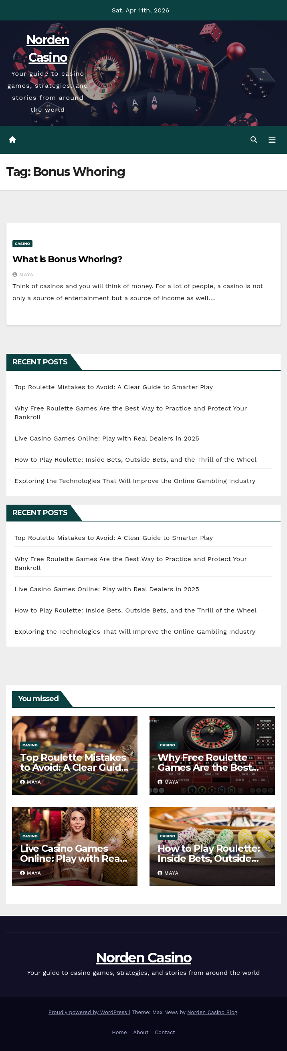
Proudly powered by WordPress (89, 1012)
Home (119, 1032)
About (140, 1032)
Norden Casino (143, 957)
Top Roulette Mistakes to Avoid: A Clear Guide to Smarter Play (113, 387)
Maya (23, 274)
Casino (22, 243)
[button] (254, 140)
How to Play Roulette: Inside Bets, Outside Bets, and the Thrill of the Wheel (135, 459)
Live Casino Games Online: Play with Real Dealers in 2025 (106, 438)
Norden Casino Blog (212, 1012)
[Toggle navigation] (272, 140)
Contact (165, 1032)
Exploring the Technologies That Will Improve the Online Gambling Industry (134, 481)
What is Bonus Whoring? (67, 259)
